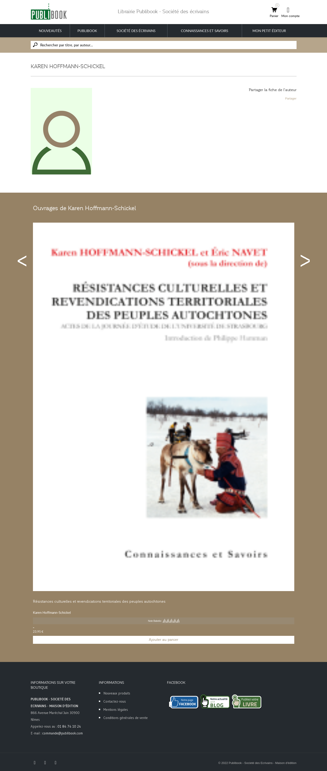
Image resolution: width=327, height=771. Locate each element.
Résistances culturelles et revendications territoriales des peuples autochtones (99, 601)
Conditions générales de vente (125, 718)
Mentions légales (115, 709)
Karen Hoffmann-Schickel (52, 612)
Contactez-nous (114, 701)
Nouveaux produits (116, 693)
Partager (291, 98)
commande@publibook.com (62, 733)
